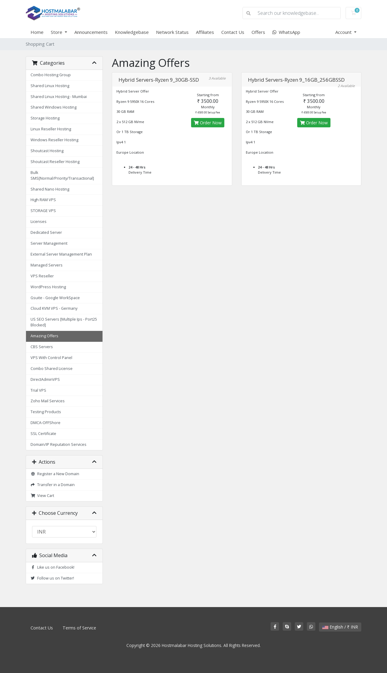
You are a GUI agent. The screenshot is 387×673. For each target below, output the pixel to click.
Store (57, 32)
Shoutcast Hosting (47, 150)
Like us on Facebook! (52, 567)
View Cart (42, 495)
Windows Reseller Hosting (54, 139)
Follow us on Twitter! (52, 578)
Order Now (208, 123)
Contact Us (232, 32)
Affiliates (205, 32)
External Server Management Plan (61, 254)
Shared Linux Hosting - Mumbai (59, 96)
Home (37, 32)
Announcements (91, 32)
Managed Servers (47, 265)
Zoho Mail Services (48, 400)
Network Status (172, 32)
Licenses (39, 221)
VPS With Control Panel (51, 357)
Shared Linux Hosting (50, 85)
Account (344, 32)
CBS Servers (42, 346)
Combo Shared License (52, 368)
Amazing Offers (44, 335)
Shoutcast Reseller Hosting (55, 161)
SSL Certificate (43, 433)
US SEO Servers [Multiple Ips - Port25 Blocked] (64, 322)
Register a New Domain (55, 473)
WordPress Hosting (48, 286)
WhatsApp (286, 32)
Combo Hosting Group (51, 74)
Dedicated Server (46, 232)
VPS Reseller (42, 276)
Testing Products (46, 411)
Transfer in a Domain (53, 484)
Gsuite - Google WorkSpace (55, 297)
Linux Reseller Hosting (51, 129)
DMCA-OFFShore (45, 422)
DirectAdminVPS (45, 379)
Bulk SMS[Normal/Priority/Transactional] (62, 175)
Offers (258, 32)
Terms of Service (79, 628)
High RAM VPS (43, 199)
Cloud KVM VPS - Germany (54, 308)
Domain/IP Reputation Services (58, 444)
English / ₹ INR (340, 627)
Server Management (49, 243)
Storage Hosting (45, 118)
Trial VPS (38, 390)
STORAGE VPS (43, 210)
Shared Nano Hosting (50, 189)
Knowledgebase (132, 32)
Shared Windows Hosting (53, 107)
